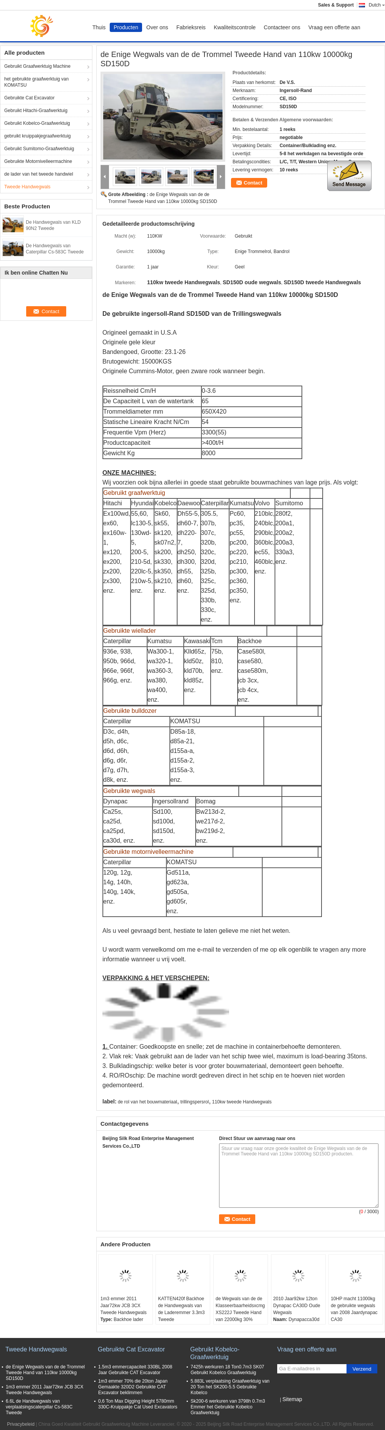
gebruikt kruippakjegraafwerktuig (37, 136)
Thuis (98, 27)
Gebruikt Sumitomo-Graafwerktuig (39, 148)
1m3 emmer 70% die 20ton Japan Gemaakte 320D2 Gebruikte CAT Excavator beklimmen (132, 1386)
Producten (126, 27)
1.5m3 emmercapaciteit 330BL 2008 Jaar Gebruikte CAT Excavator (135, 1369)
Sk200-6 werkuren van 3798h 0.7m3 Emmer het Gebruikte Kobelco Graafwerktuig (228, 1406)
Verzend (362, 1369)
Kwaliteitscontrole (235, 27)
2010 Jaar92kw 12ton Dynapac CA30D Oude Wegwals (296, 1305)
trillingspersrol (194, 1102)
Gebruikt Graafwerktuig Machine (37, 66)
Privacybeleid (20, 1424)
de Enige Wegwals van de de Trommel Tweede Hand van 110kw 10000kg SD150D (45, 1372)
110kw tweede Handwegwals (242, 1102)
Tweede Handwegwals (27, 186)
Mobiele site (291, 1409)
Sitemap (292, 1399)
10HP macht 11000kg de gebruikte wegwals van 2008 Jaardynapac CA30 (354, 1309)
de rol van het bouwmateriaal (147, 1102)
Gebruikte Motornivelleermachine (38, 161)
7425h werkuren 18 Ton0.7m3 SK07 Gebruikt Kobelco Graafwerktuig (227, 1369)
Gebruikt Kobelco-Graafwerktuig (37, 123)
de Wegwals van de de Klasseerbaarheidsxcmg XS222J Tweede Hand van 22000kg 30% (240, 1309)
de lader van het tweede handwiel (38, 174)
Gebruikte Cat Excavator (29, 98)
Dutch (377, 5)
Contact (253, 183)
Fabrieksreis (191, 27)
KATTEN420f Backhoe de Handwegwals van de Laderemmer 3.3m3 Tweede (181, 1309)
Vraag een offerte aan (334, 27)
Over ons (157, 27)
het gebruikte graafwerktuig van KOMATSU (36, 82)
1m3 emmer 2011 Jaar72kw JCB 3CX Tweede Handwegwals (123, 1305)
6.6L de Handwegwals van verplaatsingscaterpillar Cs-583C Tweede (39, 1406)
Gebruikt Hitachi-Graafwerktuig (35, 110)
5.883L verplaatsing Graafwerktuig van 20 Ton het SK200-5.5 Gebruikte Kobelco (230, 1386)
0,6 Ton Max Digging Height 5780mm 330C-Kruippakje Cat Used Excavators (137, 1404)
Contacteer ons (282, 27)
